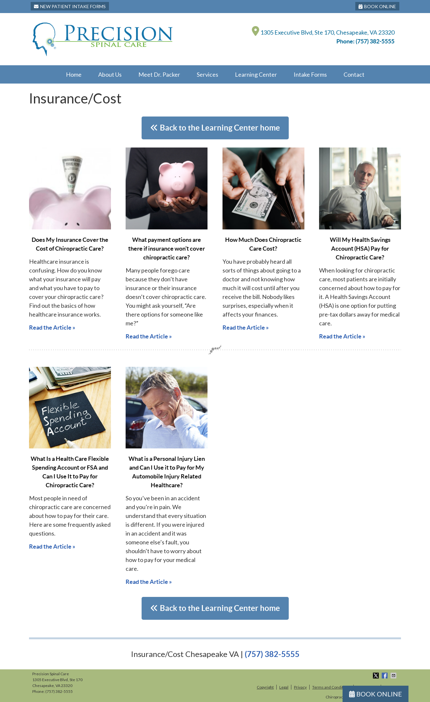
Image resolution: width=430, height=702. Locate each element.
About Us (110, 74)
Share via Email (394, 676)
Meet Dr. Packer (159, 74)
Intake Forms (310, 74)
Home (74, 74)
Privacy (300, 687)
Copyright (265, 687)
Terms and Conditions (331, 687)
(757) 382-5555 (375, 41)
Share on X (376, 676)
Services (207, 74)
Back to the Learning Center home (215, 127)
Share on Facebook (385, 676)
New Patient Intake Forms (70, 6)
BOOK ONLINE (377, 6)
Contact (354, 74)
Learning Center (256, 74)
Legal (283, 687)
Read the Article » (52, 327)
